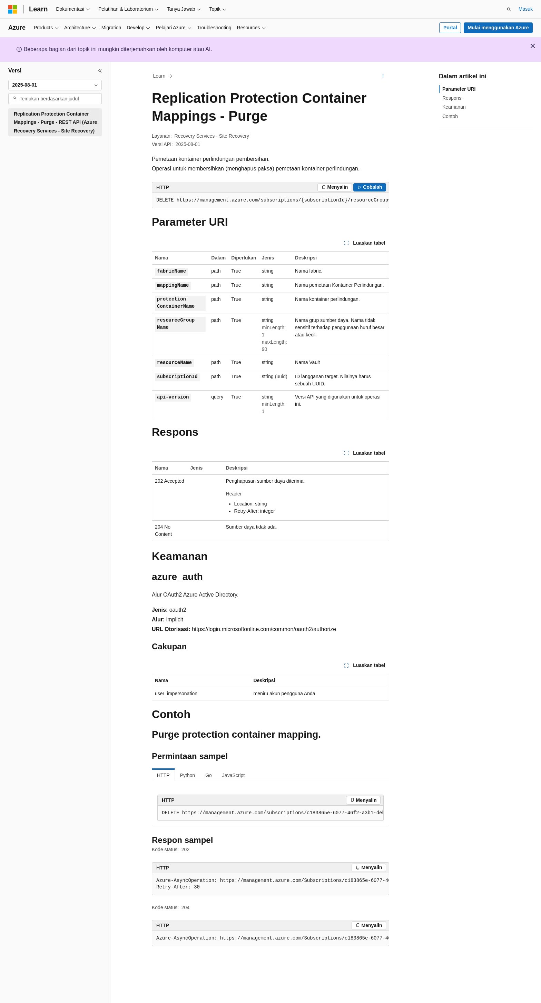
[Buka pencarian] (509, 9)
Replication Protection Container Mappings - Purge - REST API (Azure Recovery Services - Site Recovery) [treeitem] (55, 122)
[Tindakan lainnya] (383, 76)
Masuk (526, 9)
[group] (270, 200)
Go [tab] (208, 775)
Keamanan (454, 107)
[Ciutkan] (100, 71)
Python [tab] (187, 775)
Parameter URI (459, 89)
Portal (450, 27)
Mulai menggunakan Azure (498, 27)
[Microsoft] (12, 9)
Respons (451, 98)
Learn (159, 76)
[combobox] (55, 85)
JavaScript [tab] (233, 775)
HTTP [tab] (163, 775)
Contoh (450, 116)
